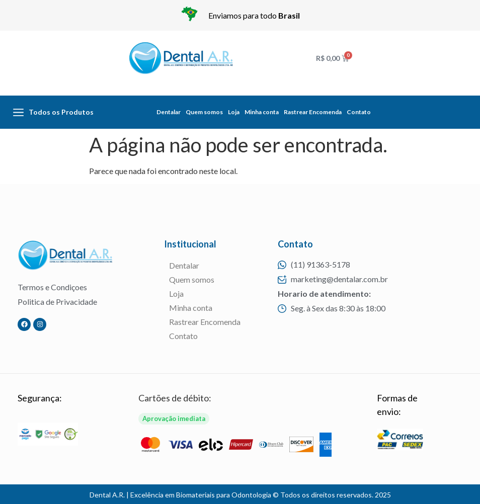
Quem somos (204, 112)
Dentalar (168, 112)
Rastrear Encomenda (313, 112)
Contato (359, 112)
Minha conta (262, 112)
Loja (233, 112)
